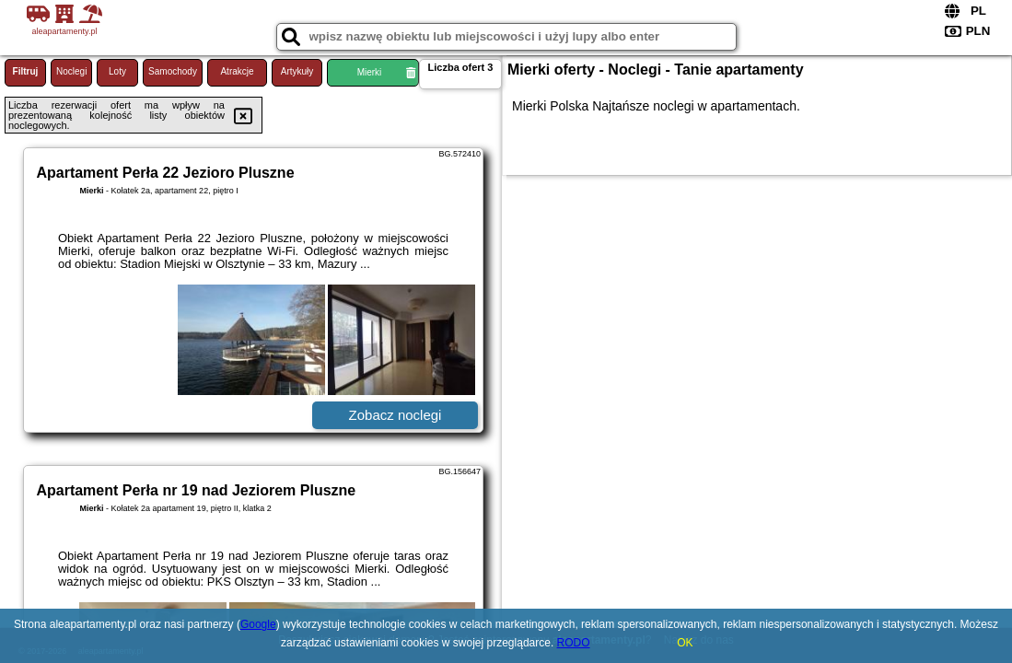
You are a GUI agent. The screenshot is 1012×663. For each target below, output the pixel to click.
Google (258, 624)
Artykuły (297, 71)
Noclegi (71, 71)
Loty (117, 71)
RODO (573, 642)
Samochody (172, 71)
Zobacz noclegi (395, 415)
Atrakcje (236, 71)
